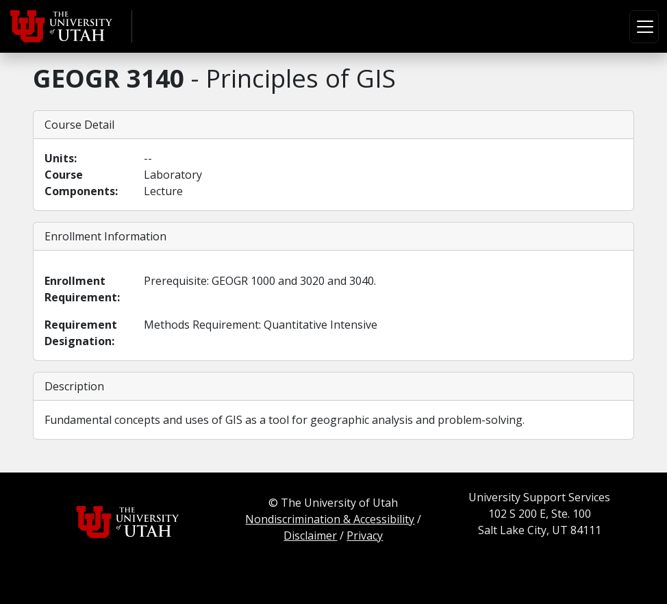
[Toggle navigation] (644, 26)
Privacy (365, 535)
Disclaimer (310, 535)
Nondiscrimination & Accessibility (329, 519)
